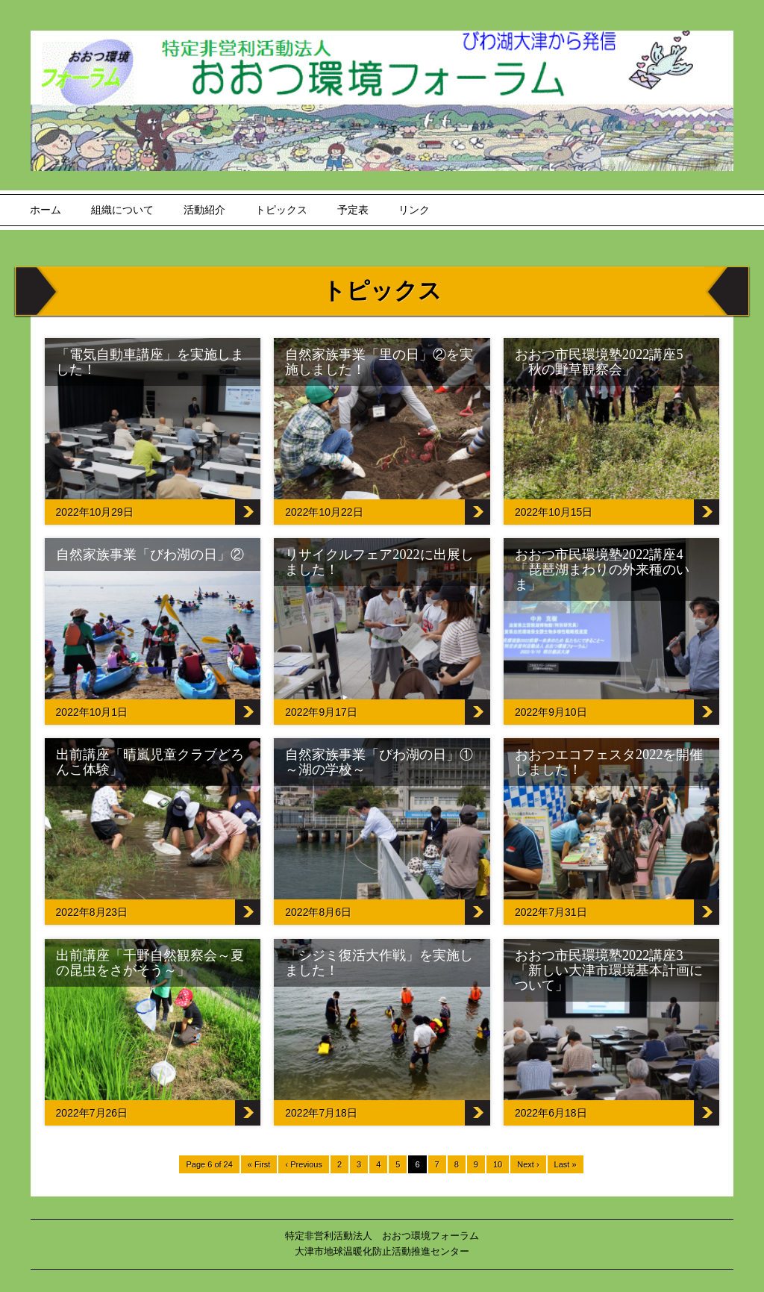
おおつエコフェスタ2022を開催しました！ (609, 762)
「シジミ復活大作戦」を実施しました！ (379, 963)
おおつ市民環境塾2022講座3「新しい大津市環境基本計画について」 (609, 970)
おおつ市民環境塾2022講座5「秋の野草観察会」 (599, 362)
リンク (414, 210)
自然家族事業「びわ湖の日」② (150, 554)
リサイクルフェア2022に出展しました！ (379, 562)
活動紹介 (204, 210)
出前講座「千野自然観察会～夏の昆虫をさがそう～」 (150, 963)
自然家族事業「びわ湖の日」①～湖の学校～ (379, 762)
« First (259, 1164)
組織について (122, 210)
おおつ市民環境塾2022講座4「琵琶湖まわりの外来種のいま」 (602, 569)
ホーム (45, 210)
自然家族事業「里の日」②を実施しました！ (379, 362)
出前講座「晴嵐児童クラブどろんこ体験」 (150, 762)
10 (497, 1164)
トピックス (281, 210)
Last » (565, 1164)
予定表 (353, 210)
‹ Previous (303, 1164)
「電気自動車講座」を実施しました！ (150, 362)
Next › (528, 1164)
